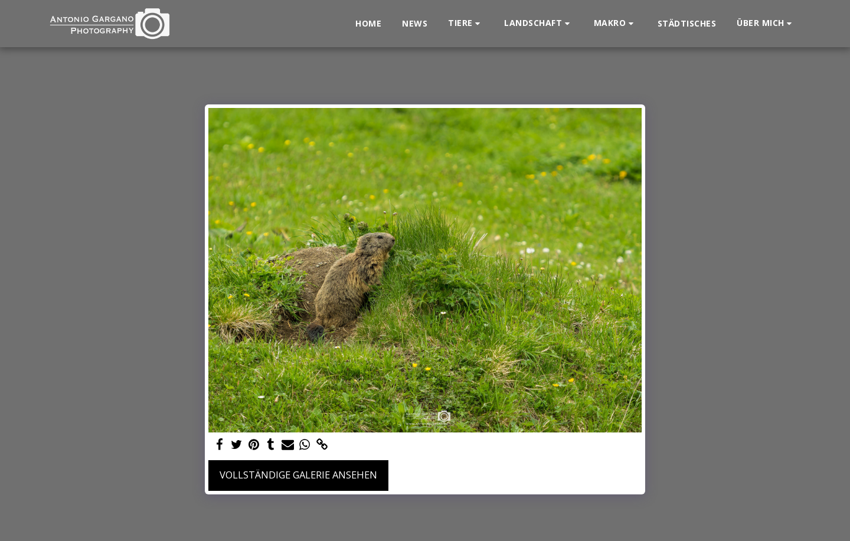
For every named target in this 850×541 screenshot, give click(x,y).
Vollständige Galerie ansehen (298, 474)
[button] (466, 23)
